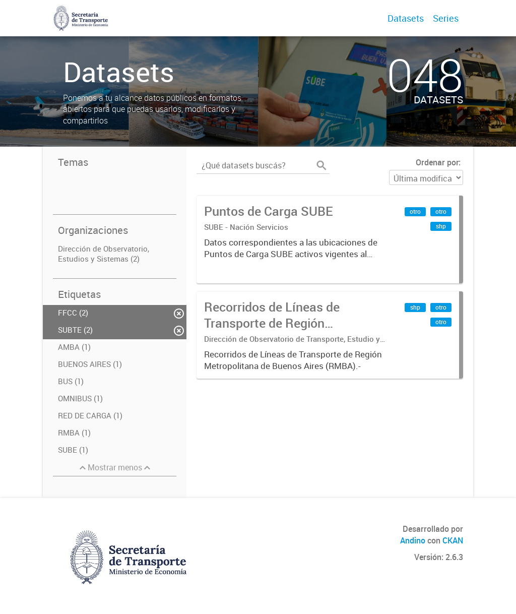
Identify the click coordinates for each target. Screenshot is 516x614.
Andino (412, 540)
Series (446, 18)
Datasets (406, 18)
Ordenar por (437, 162)
